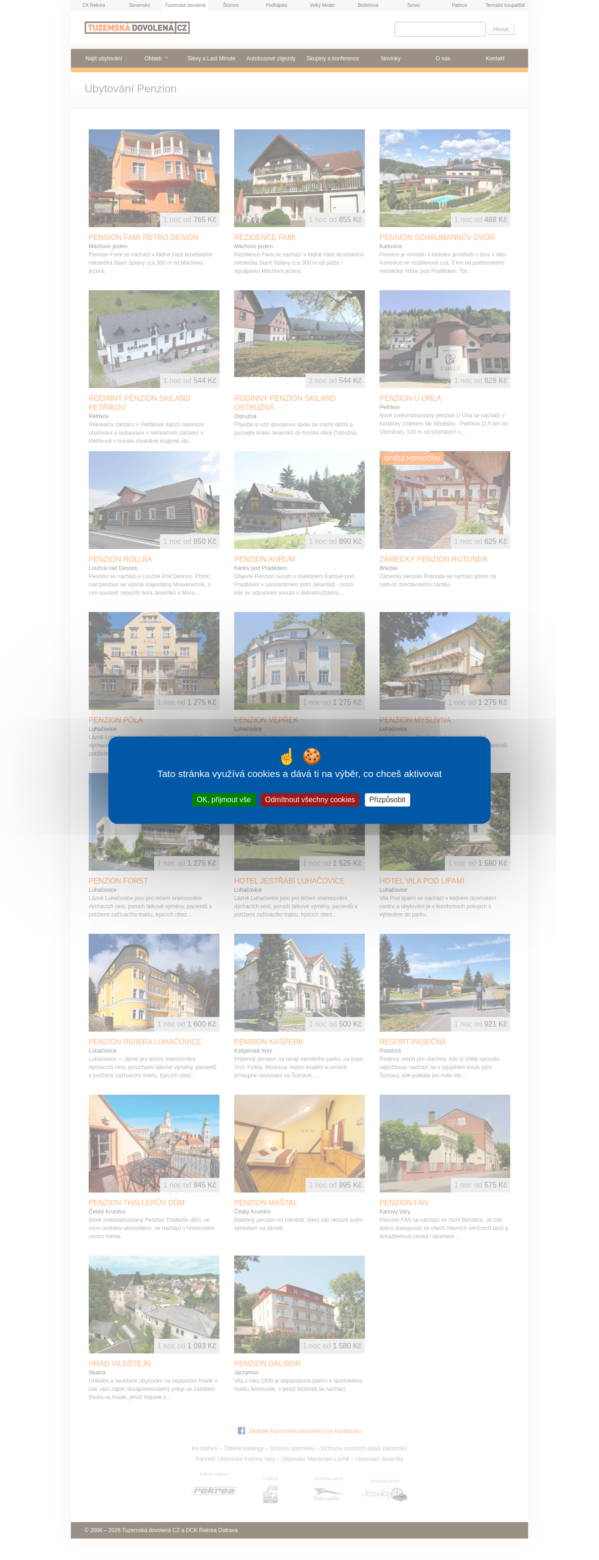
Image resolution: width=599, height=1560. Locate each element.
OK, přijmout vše (224, 800)
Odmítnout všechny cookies (310, 800)
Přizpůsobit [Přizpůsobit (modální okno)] (387, 800)
